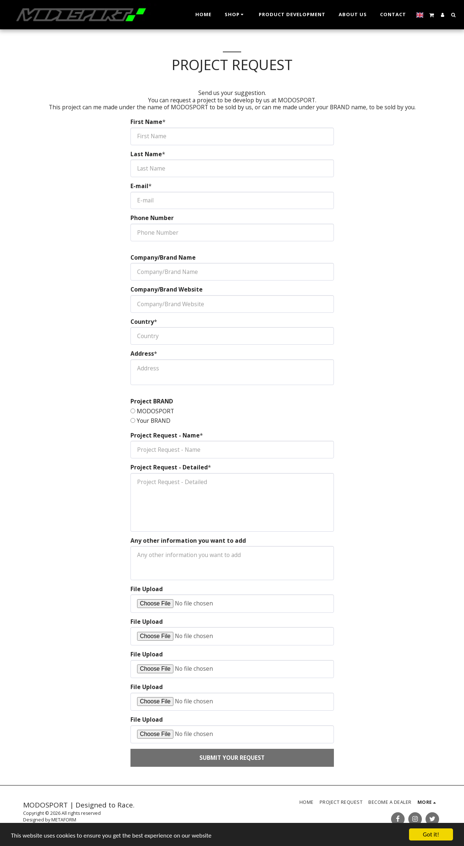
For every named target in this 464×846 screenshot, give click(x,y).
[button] (432, 14)
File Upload (146, 589)
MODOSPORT (155, 411)
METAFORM (63, 820)
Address (142, 354)
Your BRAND (153, 421)
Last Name (146, 154)
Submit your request (232, 758)
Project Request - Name (165, 435)
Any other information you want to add (188, 541)
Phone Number (152, 218)
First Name (146, 122)
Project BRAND (151, 401)
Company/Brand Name (163, 257)
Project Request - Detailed (169, 467)
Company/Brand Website (166, 289)
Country (142, 322)
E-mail (139, 186)
